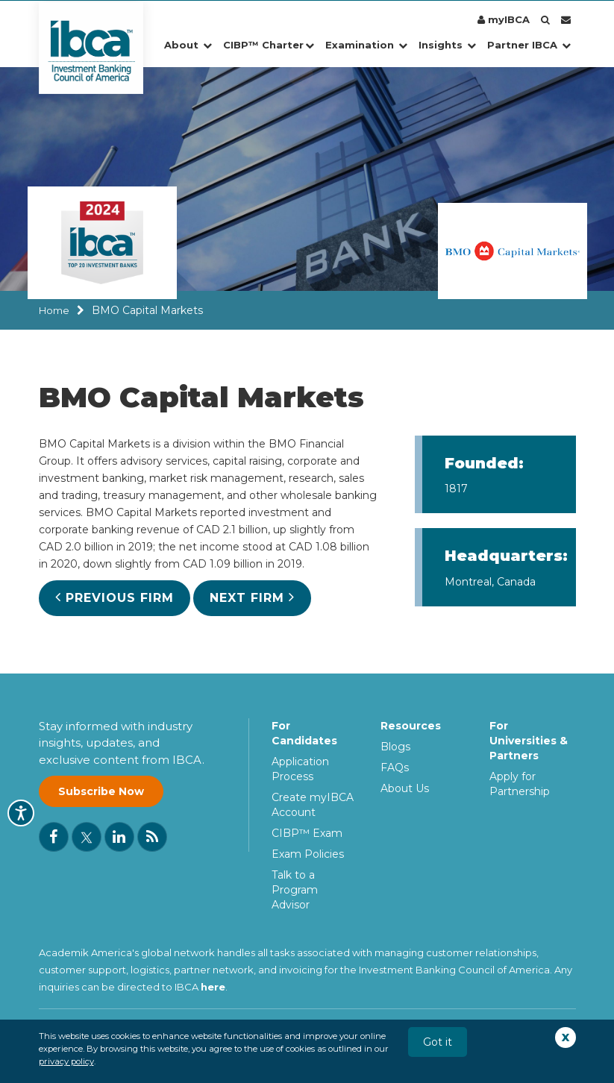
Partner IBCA (529, 45)
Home (54, 310)
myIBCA (503, 19)
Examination (366, 45)
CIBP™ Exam (307, 833)
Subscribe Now (101, 792)
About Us (404, 788)
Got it (437, 1042)
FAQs (394, 767)
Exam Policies (308, 854)
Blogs (395, 746)
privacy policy (66, 1061)
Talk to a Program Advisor (295, 889)
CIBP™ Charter (268, 45)
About (188, 45)
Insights (447, 45)
